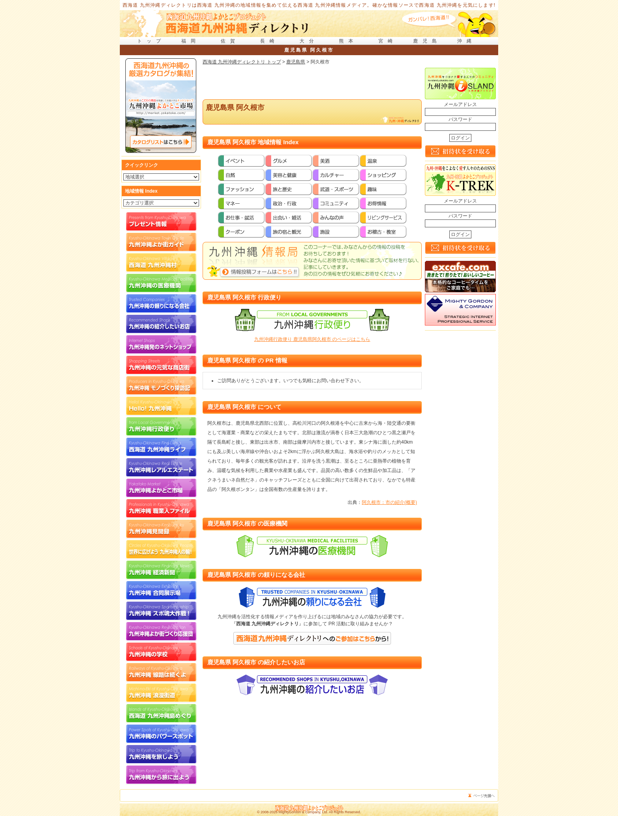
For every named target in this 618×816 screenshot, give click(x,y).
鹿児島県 (295, 62)
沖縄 (466, 41)
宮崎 (387, 41)
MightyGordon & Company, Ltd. (303, 812)
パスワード (460, 119)
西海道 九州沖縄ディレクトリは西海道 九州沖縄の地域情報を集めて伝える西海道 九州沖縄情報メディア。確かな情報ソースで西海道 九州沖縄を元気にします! (309, 5)
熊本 (348, 41)
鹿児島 (427, 41)
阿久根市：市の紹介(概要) (389, 502)
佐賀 (230, 41)
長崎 (269, 41)
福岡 (190, 41)
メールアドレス (460, 104)
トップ (151, 41)
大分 (309, 41)
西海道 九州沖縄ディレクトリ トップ (242, 62)
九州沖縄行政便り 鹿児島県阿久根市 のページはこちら (312, 339)
